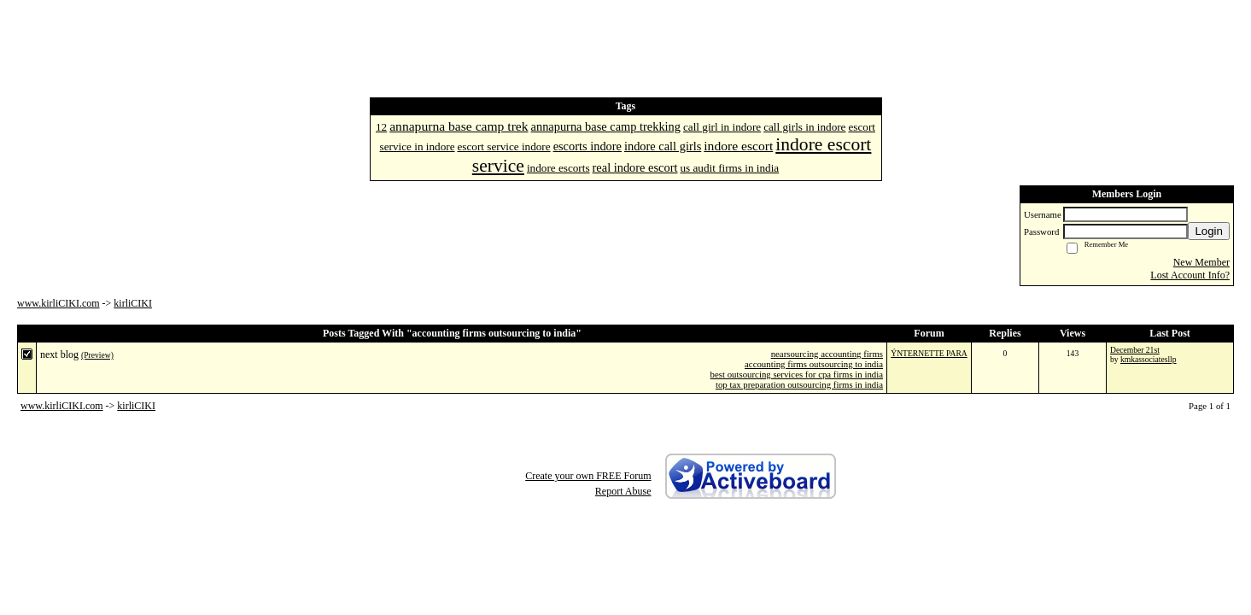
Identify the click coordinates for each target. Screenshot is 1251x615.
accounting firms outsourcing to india (814, 364)
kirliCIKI (133, 303)
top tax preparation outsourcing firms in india (799, 384)
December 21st (1135, 349)
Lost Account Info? (1190, 275)
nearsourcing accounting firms (827, 353)
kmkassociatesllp (1148, 359)
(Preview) (97, 355)
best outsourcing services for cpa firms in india (796, 374)
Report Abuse (623, 491)
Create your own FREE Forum (588, 476)
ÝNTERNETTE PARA (929, 353)
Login (1209, 231)
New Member (1201, 262)
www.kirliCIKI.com (58, 303)
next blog (59, 354)
